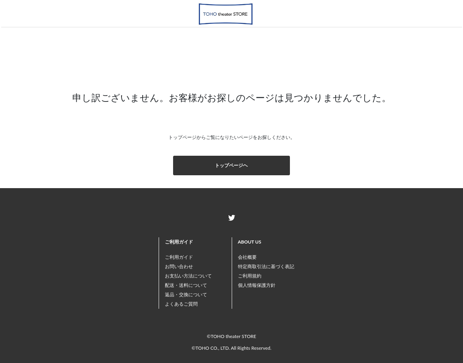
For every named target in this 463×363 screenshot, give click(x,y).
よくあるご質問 (181, 304)
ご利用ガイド (179, 257)
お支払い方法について (188, 276)
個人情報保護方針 (256, 285)
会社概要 (247, 257)
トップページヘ (231, 165)
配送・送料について (186, 285)
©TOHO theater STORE (231, 336)
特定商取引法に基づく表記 (266, 266)
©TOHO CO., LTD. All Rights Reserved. (231, 348)
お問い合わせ (179, 266)
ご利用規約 (249, 276)
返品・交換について (186, 294)
